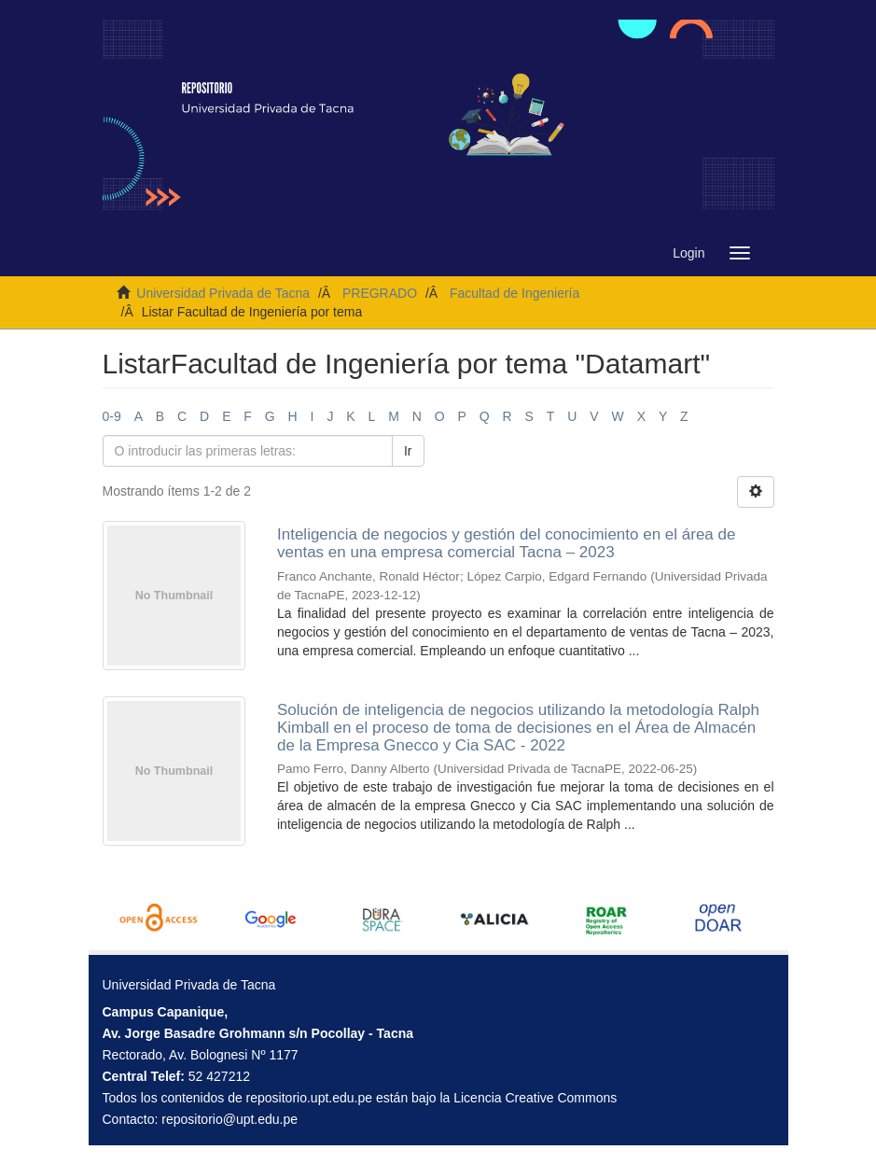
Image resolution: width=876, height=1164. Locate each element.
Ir (408, 450)
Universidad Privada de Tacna (223, 293)
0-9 (112, 416)
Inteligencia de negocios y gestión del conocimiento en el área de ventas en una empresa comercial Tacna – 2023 (506, 543)
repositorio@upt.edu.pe (229, 1119)
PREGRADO (379, 293)
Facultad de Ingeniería (514, 293)
